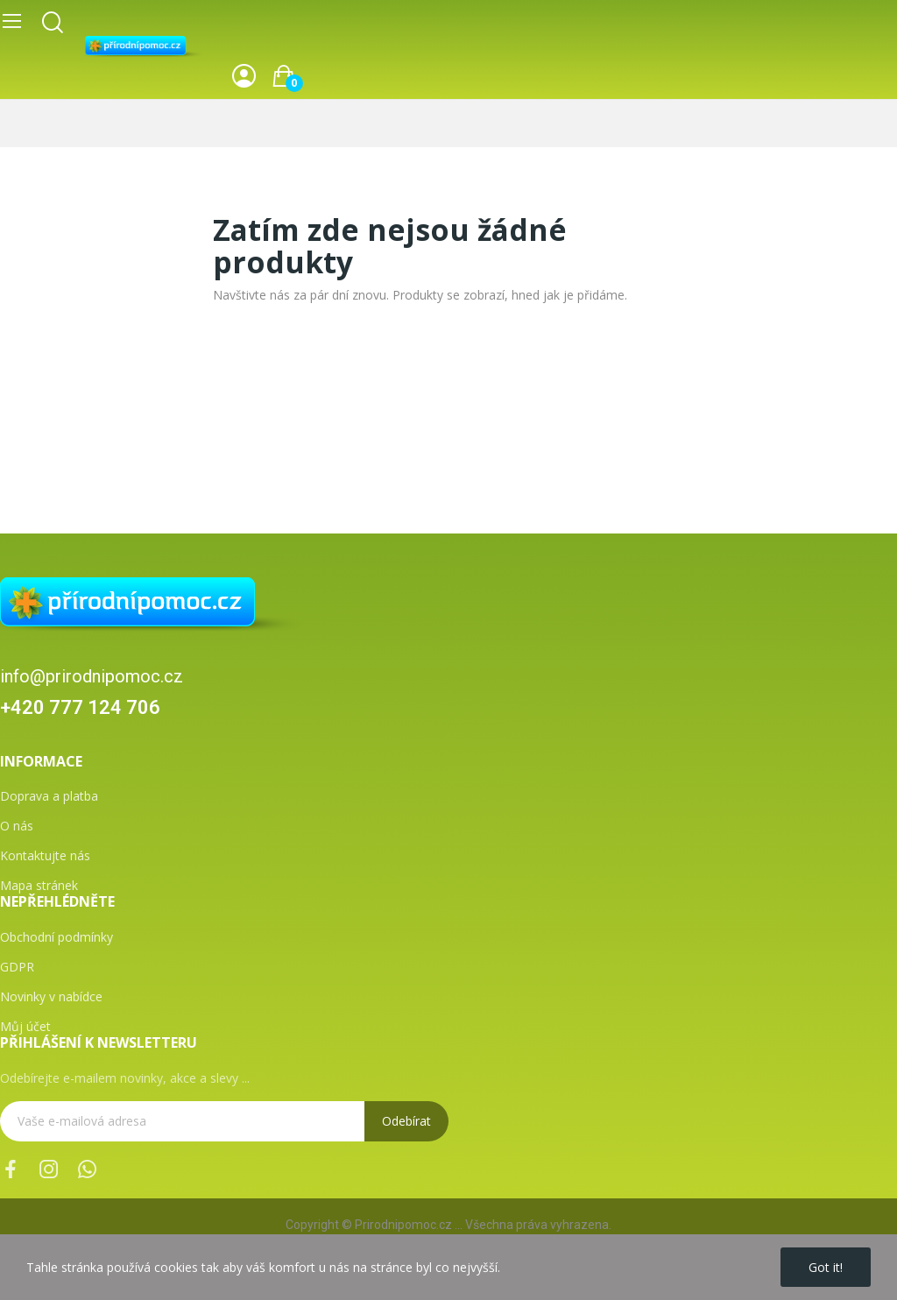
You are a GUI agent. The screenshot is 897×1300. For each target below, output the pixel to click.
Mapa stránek (39, 885)
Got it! (826, 1267)
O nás (16, 825)
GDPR (17, 966)
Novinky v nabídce (51, 996)
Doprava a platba (49, 796)
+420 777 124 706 (80, 707)
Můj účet (25, 1026)
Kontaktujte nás (45, 855)
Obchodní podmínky (56, 937)
